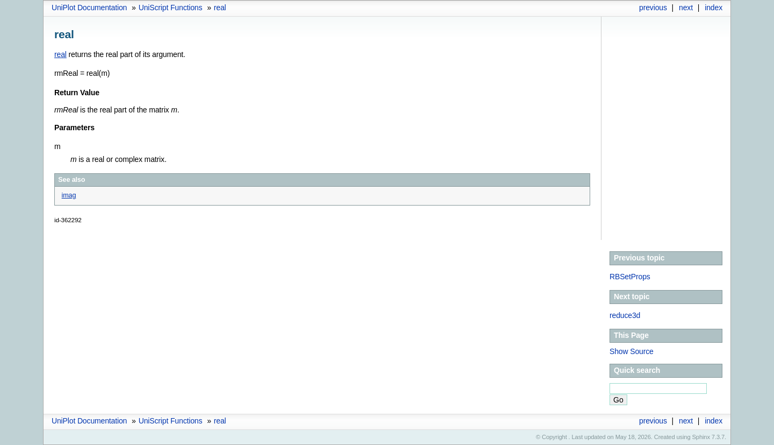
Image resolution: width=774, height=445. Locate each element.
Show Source (632, 351)
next (686, 7)
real (220, 7)
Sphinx (701, 437)
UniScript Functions (171, 7)
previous (653, 7)
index (713, 7)
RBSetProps (630, 276)
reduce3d (625, 315)
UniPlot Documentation (89, 7)
